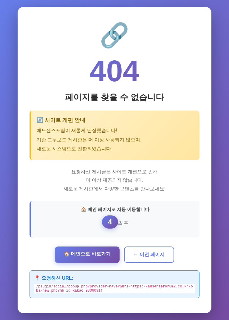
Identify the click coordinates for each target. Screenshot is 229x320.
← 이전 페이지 (149, 253)
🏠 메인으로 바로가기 (87, 252)
